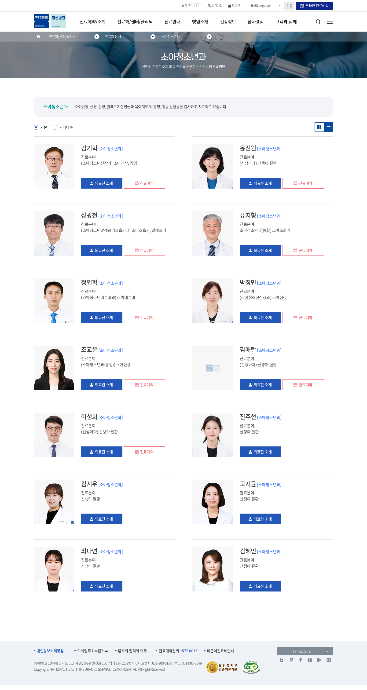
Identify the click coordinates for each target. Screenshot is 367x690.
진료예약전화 (178, 650)
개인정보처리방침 (50, 650)
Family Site (302, 651)
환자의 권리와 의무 (132, 650)
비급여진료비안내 (220, 650)
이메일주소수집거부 (92, 650)
